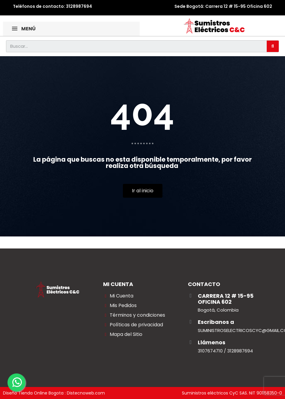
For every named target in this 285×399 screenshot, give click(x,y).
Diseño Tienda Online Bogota (33, 393)
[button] (142, 191)
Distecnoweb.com (86, 393)
